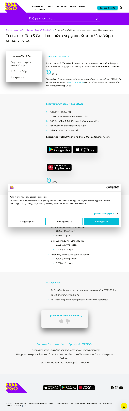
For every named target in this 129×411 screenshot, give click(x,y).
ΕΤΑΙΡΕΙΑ (9, 404)
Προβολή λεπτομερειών (104, 213)
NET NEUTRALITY (106, 404)
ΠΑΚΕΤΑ (50, 6)
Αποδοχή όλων (101, 221)
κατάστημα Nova (76, 82)
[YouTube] (121, 387)
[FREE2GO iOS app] (51, 387)
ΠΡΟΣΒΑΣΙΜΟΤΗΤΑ (14, 406)
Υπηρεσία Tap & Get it (22, 56)
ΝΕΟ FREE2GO (38, 6)
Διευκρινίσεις (17, 77)
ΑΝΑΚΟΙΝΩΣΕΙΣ (20, 404)
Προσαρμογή (64, 221)
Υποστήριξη (39, 9)
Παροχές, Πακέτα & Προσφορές (39, 30)
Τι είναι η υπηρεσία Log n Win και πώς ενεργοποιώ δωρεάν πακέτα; (64, 349)
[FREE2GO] (15, 11)
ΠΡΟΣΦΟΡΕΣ (61, 6)
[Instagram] (117, 387)
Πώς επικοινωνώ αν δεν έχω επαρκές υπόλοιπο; (64, 362)
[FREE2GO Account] (121, 7)
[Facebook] (112, 387)
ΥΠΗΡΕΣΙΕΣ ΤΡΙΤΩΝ (78, 404)
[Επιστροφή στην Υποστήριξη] (124, 406)
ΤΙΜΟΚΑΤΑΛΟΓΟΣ (62, 404)
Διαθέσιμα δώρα (19, 71)
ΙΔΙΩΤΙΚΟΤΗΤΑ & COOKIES (38, 404)
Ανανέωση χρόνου (79, 6)
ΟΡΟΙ (51, 404)
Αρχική (8, 30)
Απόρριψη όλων (27, 221)
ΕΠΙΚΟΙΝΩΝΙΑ (92, 404)
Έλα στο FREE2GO (107, 8)
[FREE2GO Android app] (68, 387)
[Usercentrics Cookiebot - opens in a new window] (108, 188)
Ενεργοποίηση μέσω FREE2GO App (21, 64)
